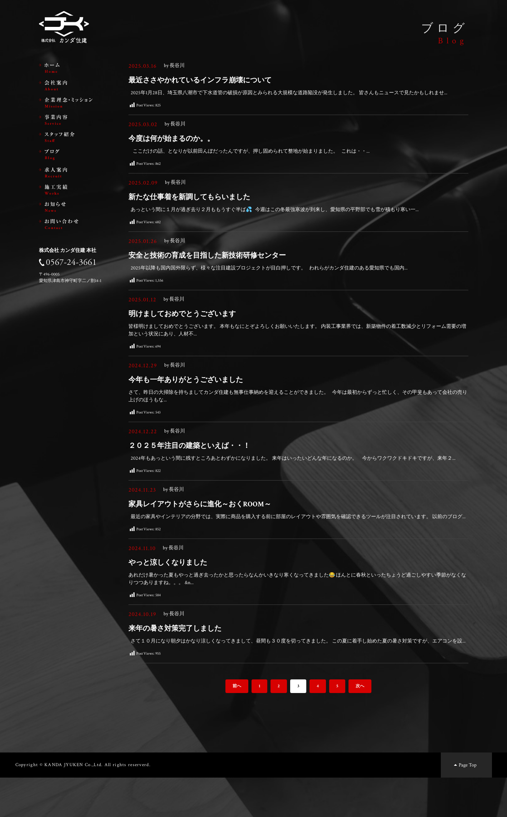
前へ (237, 725)
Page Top (465, 804)
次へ (360, 725)
